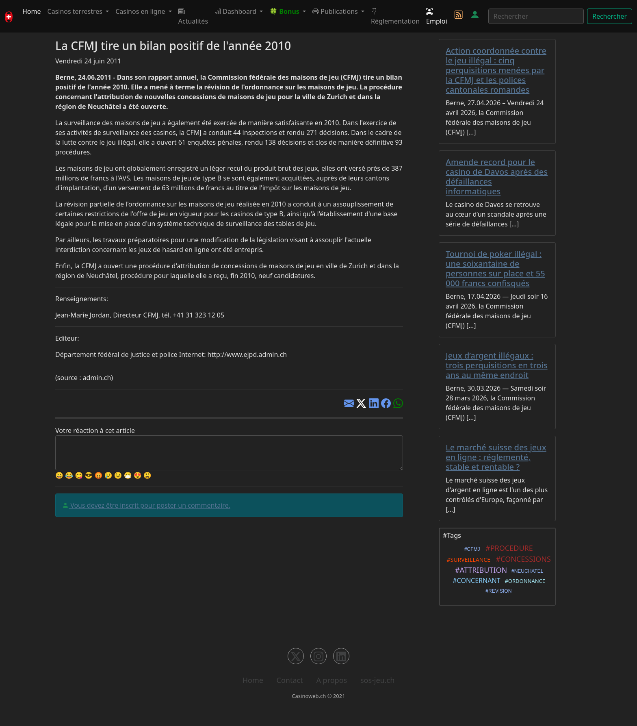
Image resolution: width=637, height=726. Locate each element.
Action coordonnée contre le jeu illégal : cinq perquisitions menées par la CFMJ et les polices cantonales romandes (496, 70)
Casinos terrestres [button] (76, 11)
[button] (287, 11)
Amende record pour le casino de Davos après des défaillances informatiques (497, 177)
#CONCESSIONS (521, 559)
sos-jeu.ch (377, 680)
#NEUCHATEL (526, 571)
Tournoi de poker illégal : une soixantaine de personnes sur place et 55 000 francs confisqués (495, 268)
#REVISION (497, 591)
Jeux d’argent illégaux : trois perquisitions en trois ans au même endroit (497, 365)
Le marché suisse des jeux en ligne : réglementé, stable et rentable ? (496, 457)
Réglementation (395, 16)
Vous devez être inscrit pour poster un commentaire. (149, 505)
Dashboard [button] (236, 11)
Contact (290, 680)
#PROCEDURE (507, 548)
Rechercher (609, 16)
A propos (331, 680)
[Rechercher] (536, 16)
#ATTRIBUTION (479, 570)
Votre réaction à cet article (95, 430)
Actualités (193, 16)
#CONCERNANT (474, 580)
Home (31, 11)
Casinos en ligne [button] (141, 11)
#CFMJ (471, 549)
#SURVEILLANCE (467, 559)
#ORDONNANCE (523, 581)
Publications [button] (336, 11)
